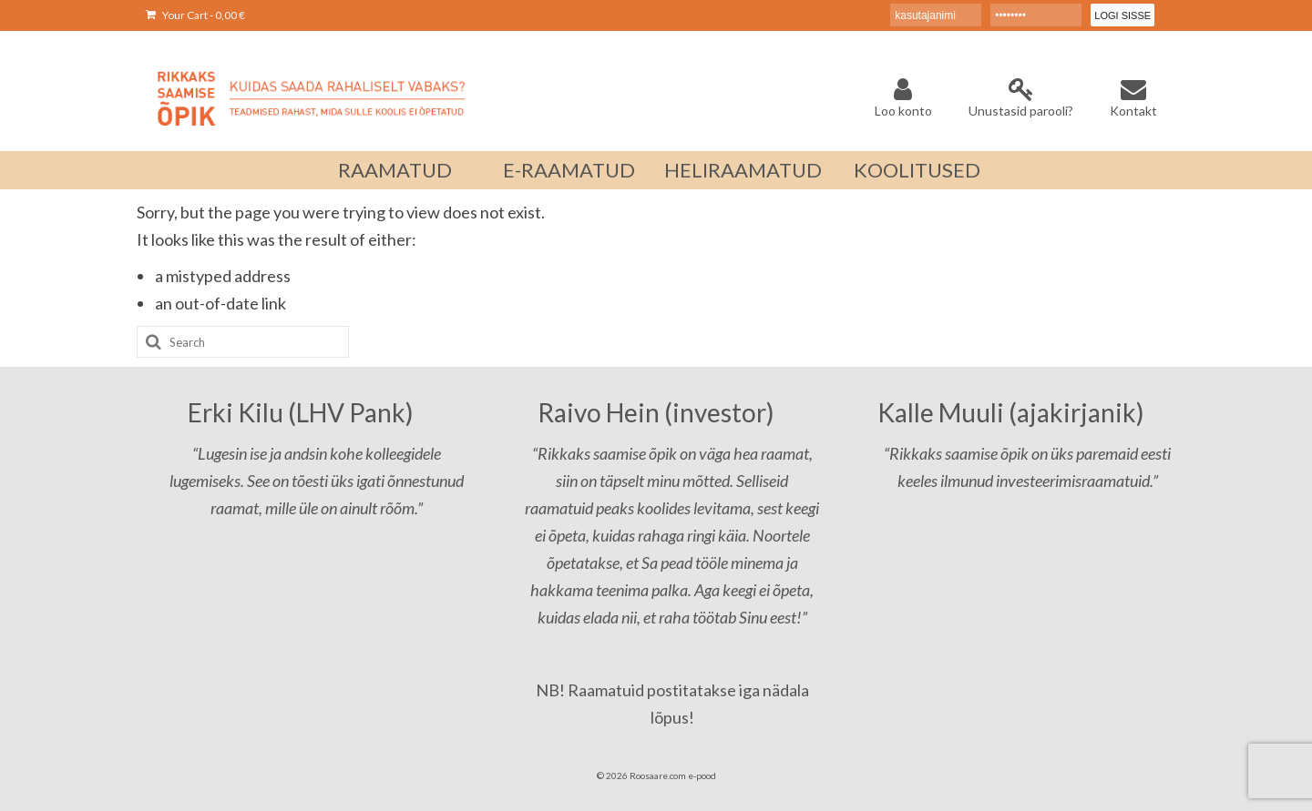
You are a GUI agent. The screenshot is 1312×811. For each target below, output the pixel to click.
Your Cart (195, 15)
